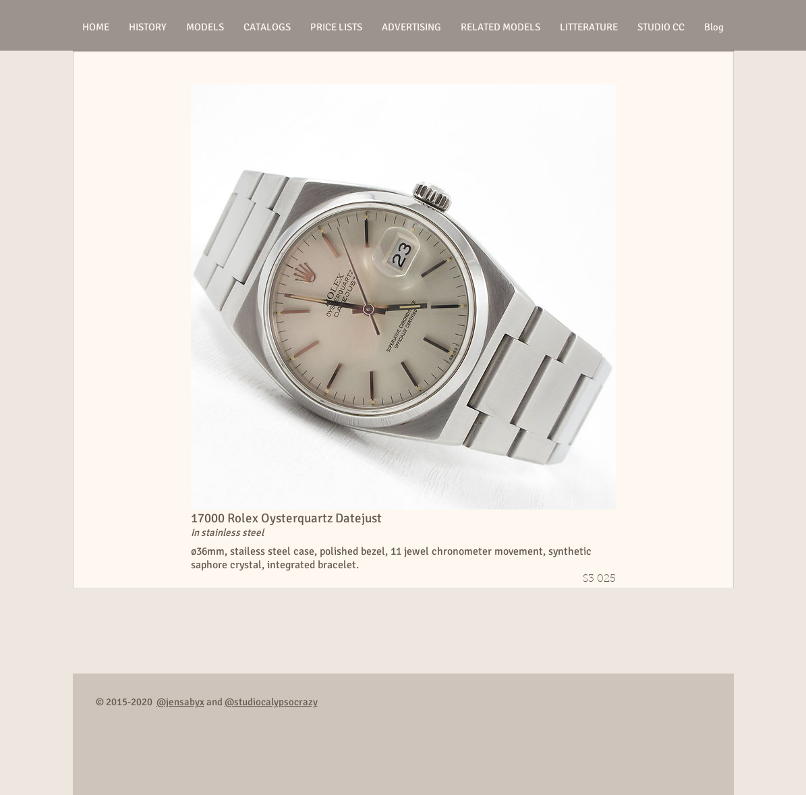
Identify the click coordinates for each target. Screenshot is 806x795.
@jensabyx (180, 702)
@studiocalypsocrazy (271, 702)
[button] (205, 26)
